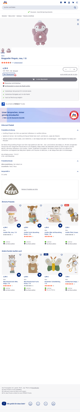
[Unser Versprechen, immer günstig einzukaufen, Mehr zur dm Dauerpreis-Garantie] (40, 115)
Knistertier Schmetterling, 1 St (53, 282)
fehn (2, 56)
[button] (77, 2)
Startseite (4, 16)
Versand (15, 71)
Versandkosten (35, 388)
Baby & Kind (12, 16)
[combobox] (40, 7)
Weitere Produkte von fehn (20, 189)
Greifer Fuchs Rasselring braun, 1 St (31, 233)
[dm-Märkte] (61, 2)
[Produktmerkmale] (40, 161)
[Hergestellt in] (40, 171)
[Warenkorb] (73, 2)
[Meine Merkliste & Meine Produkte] (65, 2)
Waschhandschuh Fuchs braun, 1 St (31, 282)
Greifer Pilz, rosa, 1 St (10, 232)
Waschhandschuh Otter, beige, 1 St (10, 282)
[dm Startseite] (5, 2)
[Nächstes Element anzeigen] (75, 214)
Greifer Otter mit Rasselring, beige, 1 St (53, 233)
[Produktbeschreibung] (40, 130)
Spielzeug (19, 16)
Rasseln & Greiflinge (28, 16)
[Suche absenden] (75, 7)
